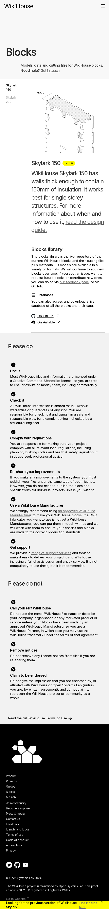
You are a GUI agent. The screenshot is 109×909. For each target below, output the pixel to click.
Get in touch (50, 70)
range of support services (51, 553)
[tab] (13, 87)
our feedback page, (75, 282)
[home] (18, 4)
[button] (103, 6)
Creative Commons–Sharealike (36, 381)
